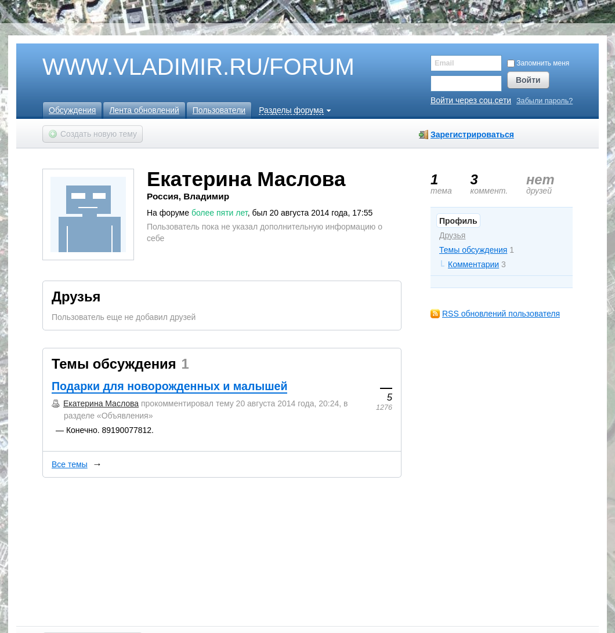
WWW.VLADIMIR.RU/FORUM (178, 67)
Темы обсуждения (473, 249)
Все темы (70, 464)
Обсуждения (72, 110)
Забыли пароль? (544, 101)
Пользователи (219, 110)
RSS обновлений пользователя (501, 313)
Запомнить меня (538, 63)
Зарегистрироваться (472, 134)
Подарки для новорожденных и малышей (169, 386)
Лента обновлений (144, 110)
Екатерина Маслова (101, 403)
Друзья (452, 235)
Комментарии (473, 264)
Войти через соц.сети (470, 100)
